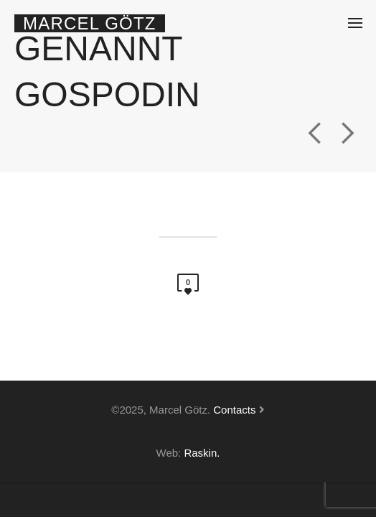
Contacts (234, 410)
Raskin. (202, 453)
